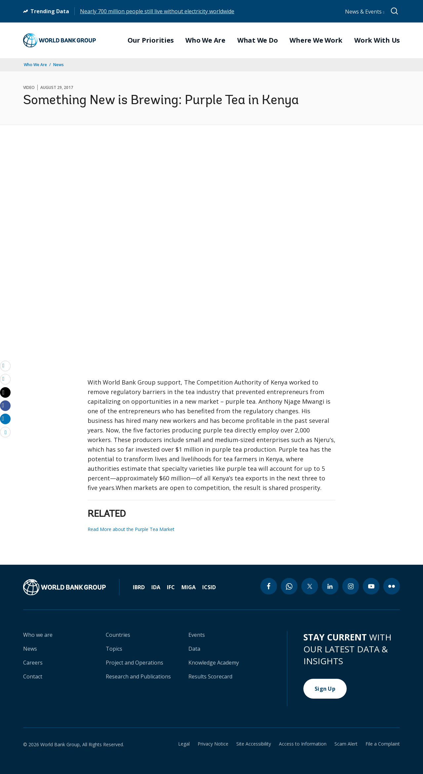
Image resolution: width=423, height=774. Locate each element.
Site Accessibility (253, 744)
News (58, 64)
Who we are (38, 634)
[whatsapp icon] (289, 586)
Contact (32, 676)
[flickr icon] (391, 586)
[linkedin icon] (330, 586)
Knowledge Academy (213, 662)
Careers (33, 662)
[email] (5, 365)
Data (194, 648)
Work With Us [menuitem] (377, 40)
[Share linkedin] (5, 419)
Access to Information (303, 744)
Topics (114, 648)
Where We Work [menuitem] (315, 40)
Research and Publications (138, 676)
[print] (5, 379)
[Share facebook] (5, 405)
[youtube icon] (371, 586)
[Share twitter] (5, 392)
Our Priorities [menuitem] (151, 40)
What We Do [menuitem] (257, 40)
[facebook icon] (268, 586)
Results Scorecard (210, 676)
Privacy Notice (213, 744)
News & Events (364, 11)
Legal (184, 744)
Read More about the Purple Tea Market (131, 529)
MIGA (188, 587)
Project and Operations (134, 662)
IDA (155, 587)
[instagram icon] (350, 586)
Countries (118, 634)
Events (196, 634)
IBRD (139, 587)
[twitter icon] (309, 586)
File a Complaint (382, 744)
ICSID (209, 587)
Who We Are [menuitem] (205, 40)
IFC (171, 587)
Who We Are (35, 64)
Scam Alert (346, 744)
